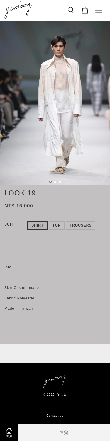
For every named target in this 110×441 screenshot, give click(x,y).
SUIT (8, 224)
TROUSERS (81, 225)
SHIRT (37, 225)
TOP (56, 225)
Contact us (55, 415)
